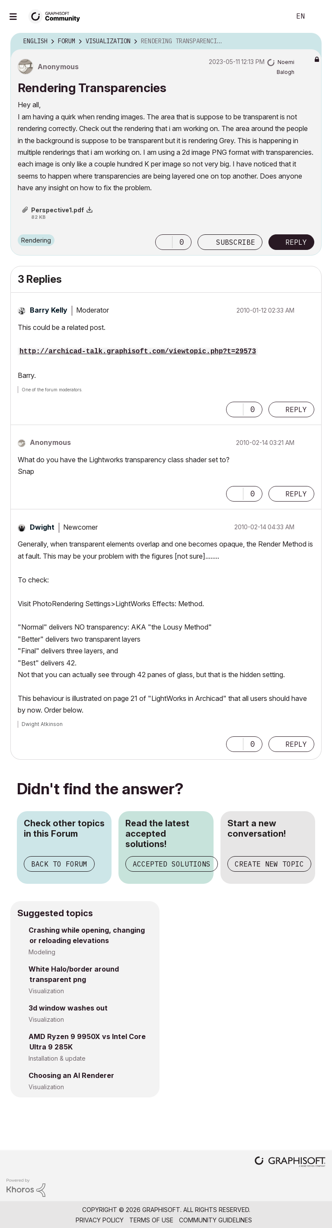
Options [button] (309, 41)
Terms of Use (151, 1220)
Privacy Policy (100, 1220)
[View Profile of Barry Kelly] (48, 310)
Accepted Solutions (172, 864)
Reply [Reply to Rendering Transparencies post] (296, 242)
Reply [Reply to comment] (296, 409)
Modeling (42, 952)
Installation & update (57, 1058)
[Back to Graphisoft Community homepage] (57, 15)
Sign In (318, 16)
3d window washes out (68, 1008)
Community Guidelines (215, 1220)
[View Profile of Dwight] (42, 527)
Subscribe (235, 242)
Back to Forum (59, 864)
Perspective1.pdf (57, 210)
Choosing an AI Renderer (71, 1075)
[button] (164, 242)
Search (274, 16)
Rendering (36, 240)
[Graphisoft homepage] (290, 1162)
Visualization (46, 991)
